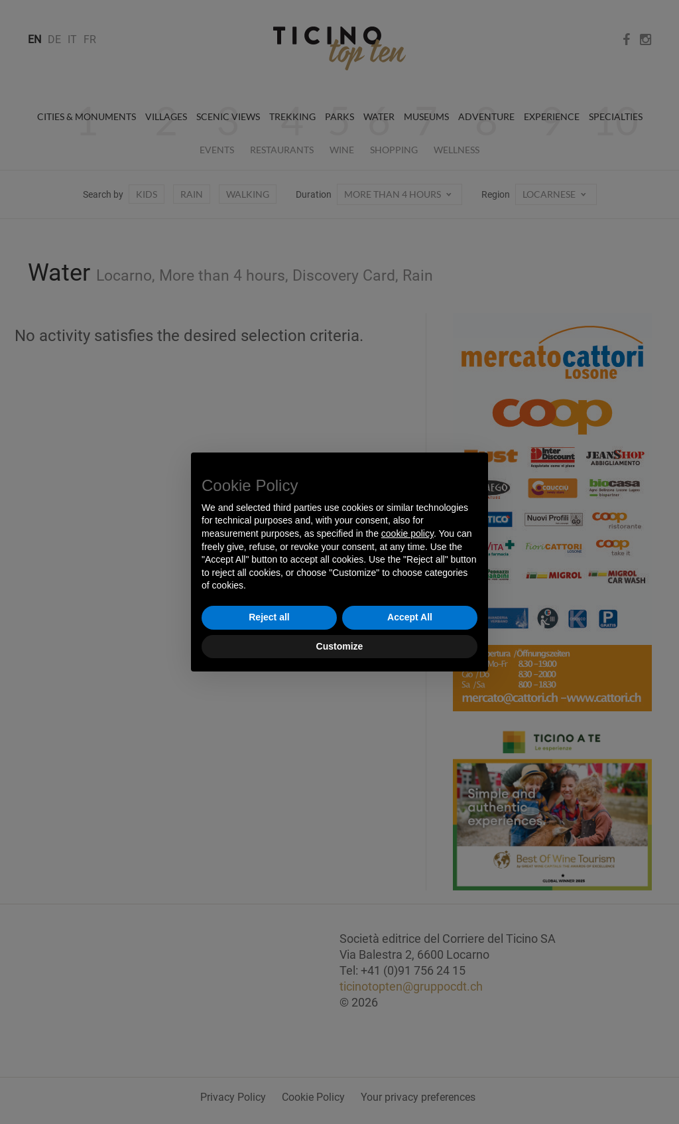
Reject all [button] (269, 617)
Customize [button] (339, 646)
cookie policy (407, 533)
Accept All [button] (409, 617)
